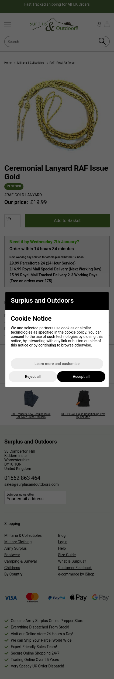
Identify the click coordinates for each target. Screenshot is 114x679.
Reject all (33, 376)
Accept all (81, 376)
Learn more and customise (57, 364)
